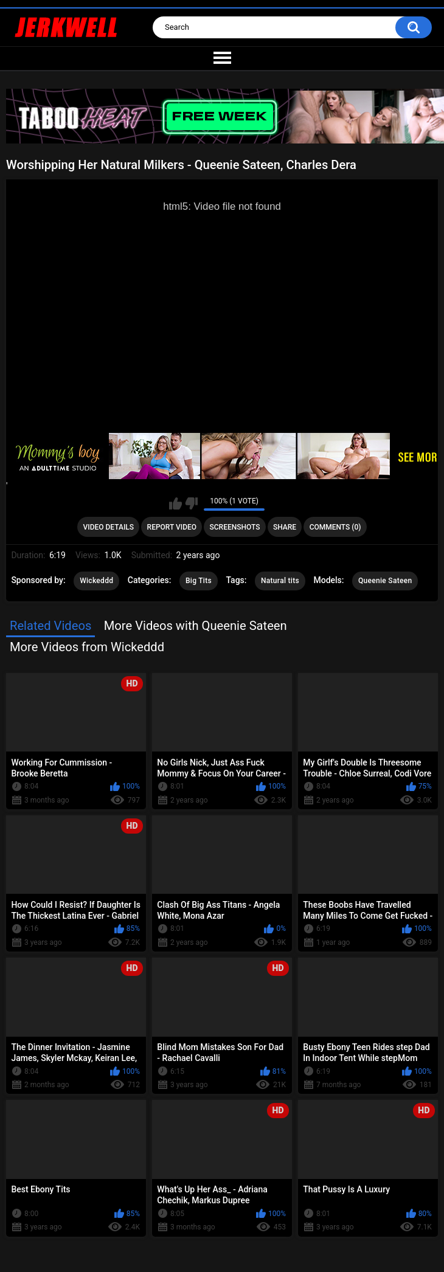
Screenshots (235, 527)
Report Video (171, 527)
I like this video (175, 503)
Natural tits (280, 580)
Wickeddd (96, 580)
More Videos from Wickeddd (87, 647)
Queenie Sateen (385, 580)
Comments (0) (335, 527)
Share (284, 527)
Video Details (108, 527)
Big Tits (199, 580)
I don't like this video (191, 503)
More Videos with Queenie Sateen (195, 625)
